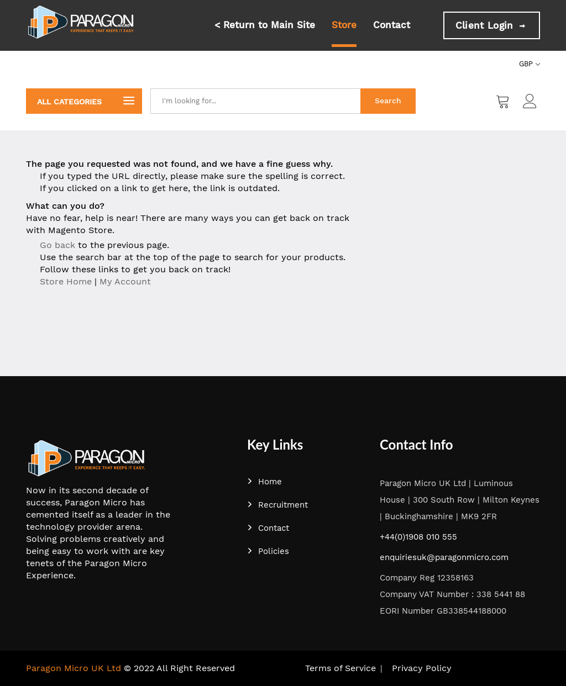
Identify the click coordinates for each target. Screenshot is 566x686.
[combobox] (255, 101)
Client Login (491, 25)
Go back (57, 245)
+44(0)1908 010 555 (418, 537)
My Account (125, 281)
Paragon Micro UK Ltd (73, 668)
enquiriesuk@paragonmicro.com (444, 557)
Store (344, 24)
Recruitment (277, 505)
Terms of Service (340, 668)
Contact (391, 24)
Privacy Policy (422, 668)
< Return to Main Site (264, 24)
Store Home (66, 281)
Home (264, 482)
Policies (268, 551)
